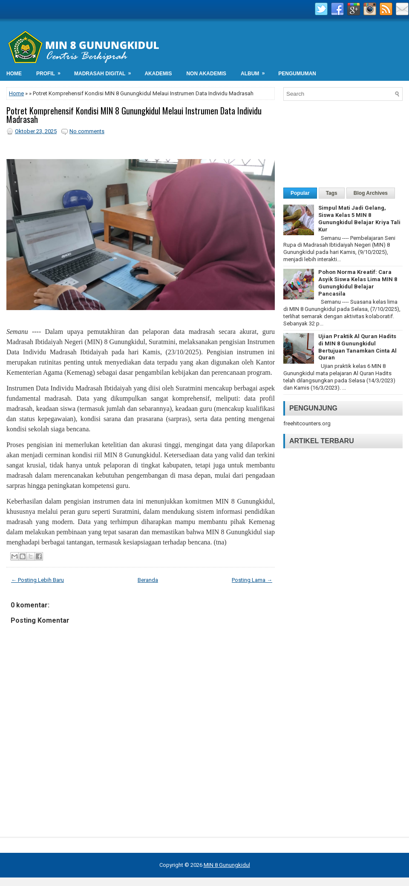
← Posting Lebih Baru (37, 580)
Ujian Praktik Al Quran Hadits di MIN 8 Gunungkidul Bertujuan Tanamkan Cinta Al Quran (357, 347)
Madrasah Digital (105, 71)
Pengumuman (297, 74)
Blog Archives (371, 193)
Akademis (158, 74)
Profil (51, 71)
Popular (300, 193)
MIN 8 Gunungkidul (227, 865)
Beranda (148, 580)
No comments (86, 131)
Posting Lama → (252, 580)
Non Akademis (206, 74)
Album (255, 71)
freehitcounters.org (307, 423)
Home (14, 74)
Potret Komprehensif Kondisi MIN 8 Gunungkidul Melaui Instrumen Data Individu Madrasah (134, 114)
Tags (331, 193)
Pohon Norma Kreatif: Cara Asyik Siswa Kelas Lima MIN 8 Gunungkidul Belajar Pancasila (357, 283)
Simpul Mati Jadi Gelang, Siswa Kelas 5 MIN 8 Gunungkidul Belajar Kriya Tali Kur (359, 219)
